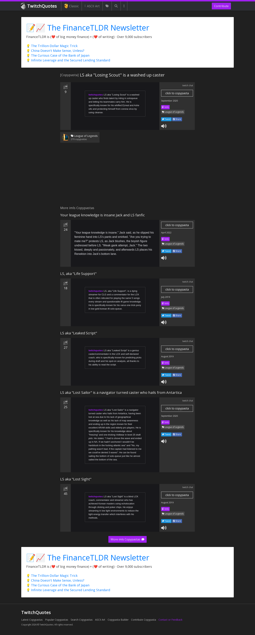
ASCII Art (92, 6)
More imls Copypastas (127, 539)
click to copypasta (177, 93)
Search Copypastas (82, 619)
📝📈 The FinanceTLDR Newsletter (87, 27)
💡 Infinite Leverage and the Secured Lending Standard (68, 60)
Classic (71, 6)
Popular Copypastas (56, 619)
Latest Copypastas (32, 619)
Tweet (166, 119)
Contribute (221, 6)
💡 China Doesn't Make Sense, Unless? (55, 50)
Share (177, 119)
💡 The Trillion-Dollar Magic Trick (52, 46)
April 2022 (166, 232)
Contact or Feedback (170, 619)
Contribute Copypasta (143, 619)
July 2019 (165, 297)
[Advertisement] (127, 176)
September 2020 (169, 100)
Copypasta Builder (118, 619)
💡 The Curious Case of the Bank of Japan (57, 55)
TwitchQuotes (39, 6)
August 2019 (167, 356)
